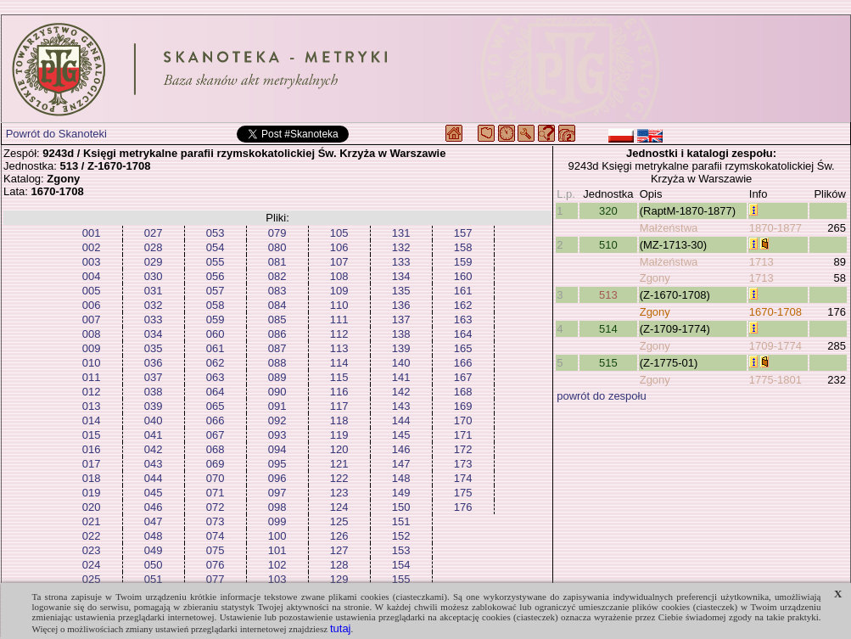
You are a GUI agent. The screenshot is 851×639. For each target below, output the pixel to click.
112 (339, 334)
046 (153, 507)
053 (215, 233)
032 (153, 305)
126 (339, 536)
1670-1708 (775, 311)
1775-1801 (775, 379)
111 (339, 319)
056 (215, 276)
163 (463, 319)
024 (91, 564)
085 (277, 319)
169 (463, 406)
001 (91, 233)
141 (401, 377)
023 (91, 550)
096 (277, 478)
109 (339, 290)
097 (277, 492)
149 (401, 492)
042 (153, 449)
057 (215, 290)
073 (215, 521)
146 (401, 449)
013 (91, 406)
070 (215, 478)
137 (401, 319)
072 (215, 507)
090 (277, 391)
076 (215, 564)
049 (153, 550)
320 (608, 211)
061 (215, 348)
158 (463, 247)
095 (277, 463)
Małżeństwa (669, 227)
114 (339, 362)
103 (277, 579)
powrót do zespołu (602, 396)
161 (463, 290)
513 (608, 295)
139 (401, 348)
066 (215, 420)
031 (153, 290)
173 (463, 463)
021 (91, 521)
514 (608, 328)
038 (153, 391)
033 (153, 319)
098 (277, 507)
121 (339, 463)
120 (339, 449)
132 (401, 247)
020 (91, 507)
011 (91, 377)
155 (401, 579)
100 (277, 536)
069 (215, 463)
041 (153, 435)
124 (339, 507)
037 (153, 377)
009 (91, 348)
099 (277, 521)
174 (463, 478)
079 (277, 233)
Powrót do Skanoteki (56, 133)
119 (339, 435)
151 (401, 521)
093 (277, 435)
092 (277, 420)
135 (401, 290)
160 (463, 276)
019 (91, 492)
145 (401, 435)
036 (153, 362)
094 (277, 449)
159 (463, 261)
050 (153, 564)
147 (401, 463)
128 (339, 564)
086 (277, 334)
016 (91, 449)
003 (91, 261)
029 (153, 261)
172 (463, 449)
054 (215, 247)
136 (401, 305)
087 (277, 348)
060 (215, 334)
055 (215, 261)
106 (339, 247)
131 (401, 233)
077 (215, 579)
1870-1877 (775, 227)
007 (91, 319)
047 (153, 521)
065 (215, 406)
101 (277, 550)
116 (339, 391)
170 (463, 420)
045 (153, 492)
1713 (761, 261)
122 (339, 478)
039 (153, 406)
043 (153, 463)
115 (339, 377)
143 (401, 406)
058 (215, 305)
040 (153, 420)
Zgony (655, 278)
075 (215, 550)
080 (277, 247)
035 (153, 348)
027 (153, 233)
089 (277, 377)
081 (277, 261)
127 (339, 550)
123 (339, 492)
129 (339, 579)
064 (215, 391)
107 (339, 261)
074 (215, 536)
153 (401, 550)
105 (339, 233)
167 (463, 377)
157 (463, 233)
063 (215, 377)
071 (215, 492)
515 (608, 362)
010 (91, 362)
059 (215, 319)
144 (401, 420)
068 (215, 449)
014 (91, 420)
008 (91, 334)
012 (91, 391)
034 (153, 334)
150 (401, 507)
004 (91, 276)
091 (277, 406)
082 (277, 276)
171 (463, 435)
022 (91, 536)
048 (153, 536)
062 (215, 362)
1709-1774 (775, 345)
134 (401, 276)
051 (153, 579)
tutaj (340, 628)
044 (153, 478)
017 (91, 463)
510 (608, 244)
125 (339, 521)
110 (339, 305)
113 (339, 348)
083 (277, 290)
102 (277, 564)
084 (277, 305)
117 (339, 406)
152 (401, 536)
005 (91, 290)
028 (153, 247)
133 (401, 261)
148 (401, 478)
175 (463, 492)
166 (463, 362)
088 (277, 362)
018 (91, 478)
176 (463, 507)
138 (401, 334)
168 (463, 391)
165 (463, 348)
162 (463, 305)
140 (401, 362)
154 (401, 564)
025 (91, 579)
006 (91, 305)
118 (339, 420)
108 (339, 276)
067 (215, 435)
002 (91, 247)
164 (463, 334)
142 (401, 391)
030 (153, 276)
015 (91, 435)
